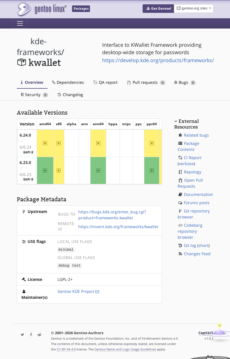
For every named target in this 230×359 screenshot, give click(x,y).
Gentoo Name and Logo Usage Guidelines (125, 348)
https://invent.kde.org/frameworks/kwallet (118, 226)
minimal (66, 249)
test (76, 265)
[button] (158, 8)
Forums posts (197, 202)
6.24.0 (25, 135)
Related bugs (196, 135)
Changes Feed (197, 253)
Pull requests (146, 82)
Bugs (185, 82)
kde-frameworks (39, 46)
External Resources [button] (186, 124)
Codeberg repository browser (190, 231)
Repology (192, 172)
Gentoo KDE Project (75, 290)
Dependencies (68, 82)
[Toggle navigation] (20, 23)
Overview (32, 82)
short (203, 245)
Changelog (70, 94)
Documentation (198, 194)
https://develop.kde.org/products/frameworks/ (158, 60)
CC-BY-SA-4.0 (66, 348)
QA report (105, 82)
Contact (205, 332)
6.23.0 (25, 162)
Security (34, 94)
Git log (190, 245)
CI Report (193, 157)
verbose (186, 163)
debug (64, 265)
